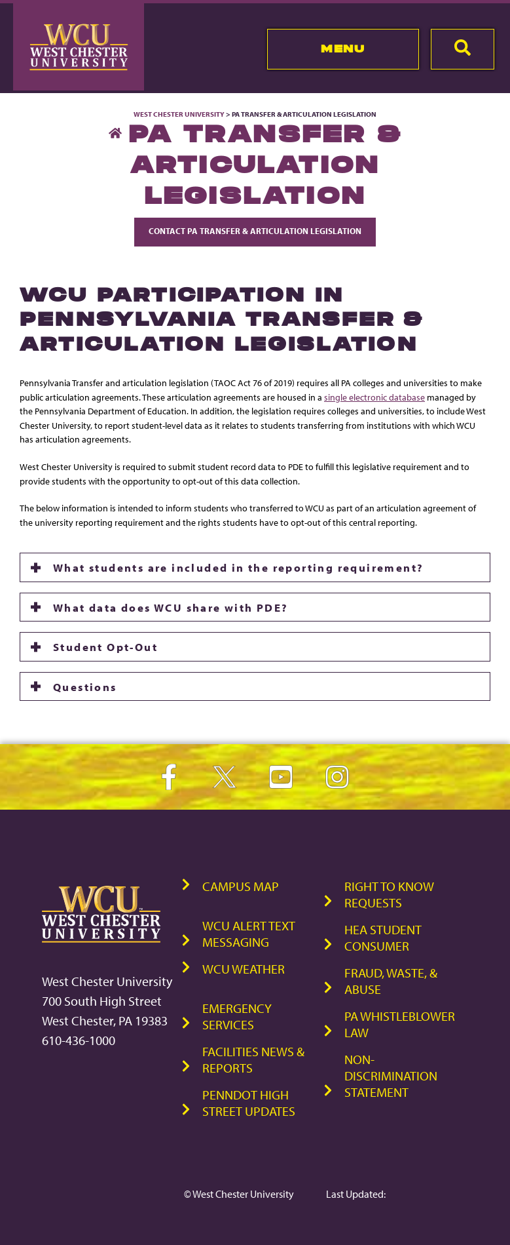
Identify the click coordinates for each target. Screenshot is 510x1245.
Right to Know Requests (389, 894)
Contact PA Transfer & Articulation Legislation (255, 231)
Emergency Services (237, 1016)
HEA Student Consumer (383, 937)
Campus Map (240, 886)
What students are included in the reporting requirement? (238, 567)
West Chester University (179, 114)
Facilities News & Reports (253, 1059)
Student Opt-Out (105, 646)
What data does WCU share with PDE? (171, 607)
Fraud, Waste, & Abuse (390, 980)
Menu (343, 48)
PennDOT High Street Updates (248, 1102)
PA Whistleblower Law (399, 1024)
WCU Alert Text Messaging (248, 933)
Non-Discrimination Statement (390, 1075)
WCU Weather (243, 968)
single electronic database (374, 397)
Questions (85, 686)
